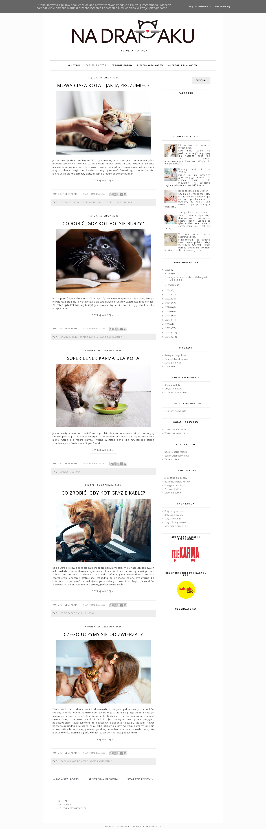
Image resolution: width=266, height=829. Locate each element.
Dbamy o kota (69, 337)
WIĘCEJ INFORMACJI (200, 6)
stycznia (172, 284)
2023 (168, 294)
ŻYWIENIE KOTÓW (96, 65)
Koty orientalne (172, 518)
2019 (168, 311)
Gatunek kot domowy (74, 761)
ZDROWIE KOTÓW (122, 65)
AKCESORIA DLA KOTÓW (182, 65)
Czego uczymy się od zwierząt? (103, 634)
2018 (168, 315)
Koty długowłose (173, 511)
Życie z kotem (172, 459)
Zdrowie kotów (172, 489)
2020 (168, 307)
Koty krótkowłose (174, 515)
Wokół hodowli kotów (176, 433)
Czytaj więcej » (102, 180)
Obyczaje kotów (173, 388)
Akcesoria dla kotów (175, 477)
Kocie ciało (170, 366)
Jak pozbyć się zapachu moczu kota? (194, 146)
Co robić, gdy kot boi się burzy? (103, 223)
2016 (168, 324)
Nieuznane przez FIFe (176, 526)
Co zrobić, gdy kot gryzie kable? (103, 493)
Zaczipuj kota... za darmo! (192, 212)
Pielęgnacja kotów (174, 485)
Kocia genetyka (70, 202)
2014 (168, 332)
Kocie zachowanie (93, 202)
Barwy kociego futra (175, 355)
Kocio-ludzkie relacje (119, 202)
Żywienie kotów (70, 471)
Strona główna (105, 779)
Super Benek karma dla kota (103, 358)
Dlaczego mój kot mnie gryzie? (194, 170)
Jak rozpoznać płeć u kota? (193, 190)
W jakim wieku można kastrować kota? (194, 235)
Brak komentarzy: (94, 194)
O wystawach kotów (175, 429)
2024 (168, 290)
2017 (168, 319)
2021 (168, 303)
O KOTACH (74, 65)
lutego (172, 273)
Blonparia (155, 826)
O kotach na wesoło (175, 411)
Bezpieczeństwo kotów (177, 481)
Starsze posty (139, 779)
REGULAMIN (64, 804)
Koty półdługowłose (175, 522)
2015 (168, 328)
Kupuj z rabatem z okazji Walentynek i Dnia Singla (188, 278)
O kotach (90, 613)
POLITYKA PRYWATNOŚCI (72, 808)
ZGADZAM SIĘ (222, 6)
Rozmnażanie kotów (175, 392)
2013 (168, 336)
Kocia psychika (89, 337)
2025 (168, 269)
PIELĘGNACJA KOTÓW (150, 65)
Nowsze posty (67, 779)
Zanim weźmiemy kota (176, 455)
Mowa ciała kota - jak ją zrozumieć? (103, 85)
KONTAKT (63, 800)
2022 (168, 298)
